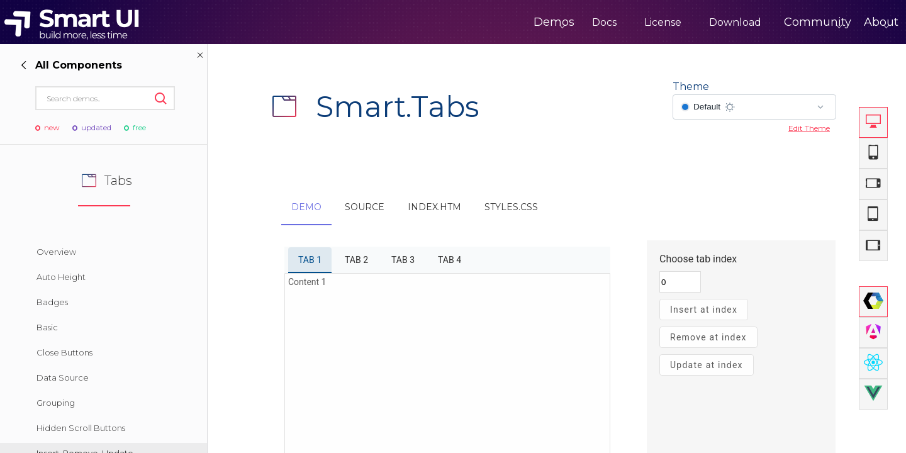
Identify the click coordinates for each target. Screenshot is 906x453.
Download (683, 22)
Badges (52, 302)
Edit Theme (809, 128)
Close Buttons (64, 352)
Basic (47, 327)
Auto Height (61, 277)
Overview (56, 252)
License (610, 22)
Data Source (62, 377)
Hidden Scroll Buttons (80, 428)
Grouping (55, 403)
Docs (552, 22)
